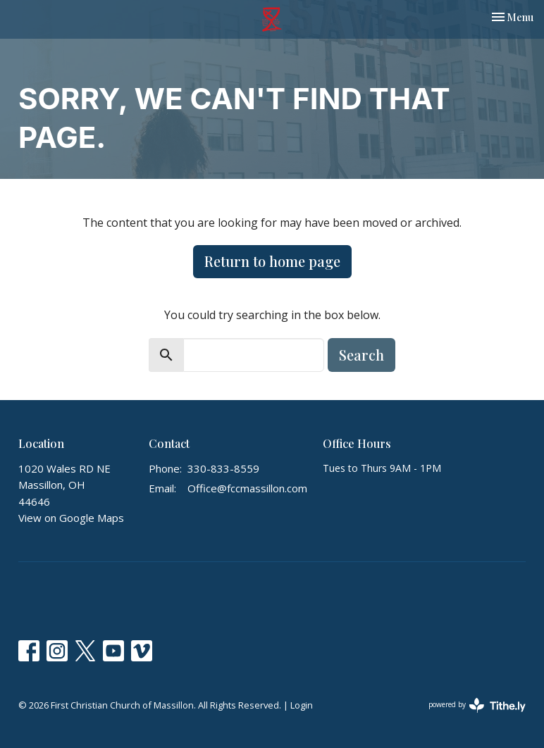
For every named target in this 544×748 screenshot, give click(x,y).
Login (301, 705)
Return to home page (272, 260)
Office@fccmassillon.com (247, 488)
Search (361, 354)
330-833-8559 (223, 468)
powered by (477, 705)
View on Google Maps (71, 518)
